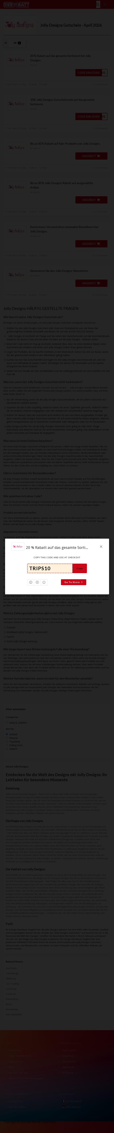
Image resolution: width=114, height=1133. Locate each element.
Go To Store (73, 582)
